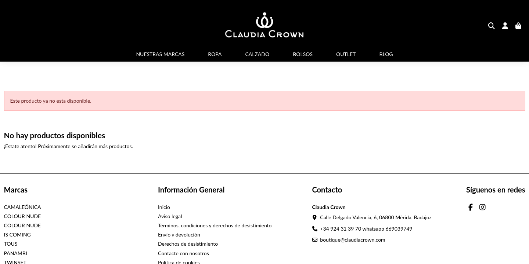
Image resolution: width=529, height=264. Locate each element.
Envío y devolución (179, 234)
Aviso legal (170, 216)
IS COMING (17, 234)
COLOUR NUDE (22, 216)
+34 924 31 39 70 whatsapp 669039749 (366, 228)
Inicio (164, 207)
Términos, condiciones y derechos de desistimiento (215, 225)
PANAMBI (15, 253)
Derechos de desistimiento (188, 244)
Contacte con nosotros (183, 253)
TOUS (11, 244)
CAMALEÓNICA (22, 207)
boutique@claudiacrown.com (352, 239)
